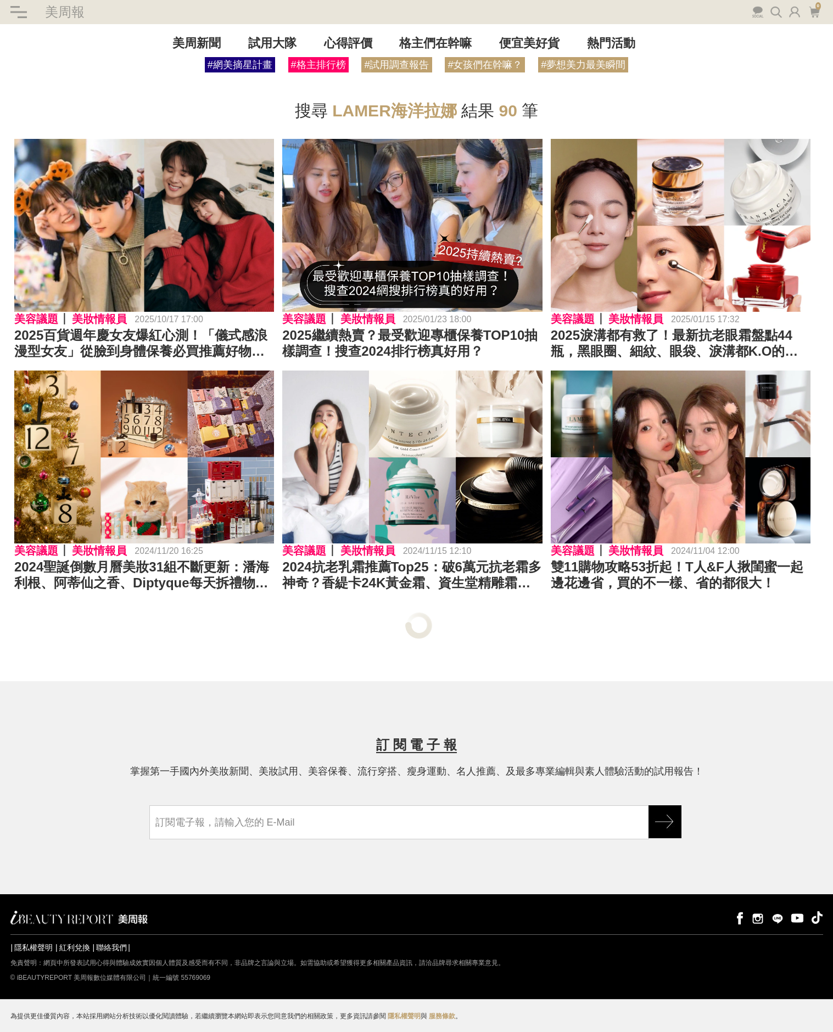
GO (664, 821)
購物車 (814, 10)
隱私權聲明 (33, 947)
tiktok (817, 917)
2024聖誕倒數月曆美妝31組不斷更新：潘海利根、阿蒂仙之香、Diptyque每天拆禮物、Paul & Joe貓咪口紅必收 (141, 575)
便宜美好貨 (529, 43)
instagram (758, 917)
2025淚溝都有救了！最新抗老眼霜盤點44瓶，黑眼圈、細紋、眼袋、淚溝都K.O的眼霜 (674, 344)
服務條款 (442, 1016)
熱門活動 (611, 43)
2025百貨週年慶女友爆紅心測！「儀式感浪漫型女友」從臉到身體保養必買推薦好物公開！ (140, 344)
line (777, 917)
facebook (738, 917)
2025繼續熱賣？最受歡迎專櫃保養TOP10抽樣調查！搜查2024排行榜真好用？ (410, 343)
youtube (797, 917)
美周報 (65, 11)
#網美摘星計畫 (240, 64)
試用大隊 (272, 43)
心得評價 (348, 43)
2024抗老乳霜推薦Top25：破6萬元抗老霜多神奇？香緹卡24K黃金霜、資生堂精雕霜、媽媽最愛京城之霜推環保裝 (411, 575)
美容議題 (36, 319)
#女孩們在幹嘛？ (485, 64)
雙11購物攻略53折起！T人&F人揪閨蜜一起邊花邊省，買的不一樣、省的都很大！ (677, 574)
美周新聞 (196, 43)
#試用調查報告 (396, 64)
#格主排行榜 (318, 64)
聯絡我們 (111, 947)
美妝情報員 (99, 319)
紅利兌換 (74, 947)
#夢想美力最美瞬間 (583, 64)
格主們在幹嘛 (435, 43)
